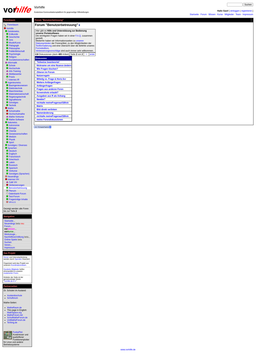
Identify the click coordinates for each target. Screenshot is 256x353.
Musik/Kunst (14, 42)
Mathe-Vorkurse (16, 117)
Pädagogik (14, 45)
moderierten (8, 273)
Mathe (11, 108)
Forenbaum (12, 24)
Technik (12, 105)
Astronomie (14, 125)
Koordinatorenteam (18, 265)
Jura (11, 40)
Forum (204, 14)
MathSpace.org (14, 312)
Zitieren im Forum (46, 72)
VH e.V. (12, 202)
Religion (13, 57)
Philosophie (14, 48)
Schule (12, 65)
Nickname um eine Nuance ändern (54, 65)
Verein (7, 245)
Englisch (13, 154)
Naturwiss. (13, 122)
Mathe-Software (16, 119)
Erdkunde (13, 34)
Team (238, 14)
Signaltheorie (15, 99)
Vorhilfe (10, 28)
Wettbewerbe (15, 74)
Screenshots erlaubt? (47, 92)
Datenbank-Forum (17, 193)
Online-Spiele (10, 239)
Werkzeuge (9, 234)
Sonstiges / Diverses (17, 145)
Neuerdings (13, 176)
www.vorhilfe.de (128, 349)
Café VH (13, 182)
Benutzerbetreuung (18, 188)
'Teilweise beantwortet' (48, 62)
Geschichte (14, 37)
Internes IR (14, 80)
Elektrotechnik (15, 88)
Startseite (194, 14)
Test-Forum (14, 196)
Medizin (12, 136)
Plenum (12, 191)
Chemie (12, 131)
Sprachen (12, 148)
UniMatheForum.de (16, 320)
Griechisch (14, 159)
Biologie (13, 128)
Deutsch (13, 151)
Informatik (12, 62)
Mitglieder (229, 14)
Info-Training (15, 71)
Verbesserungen (16, 185)
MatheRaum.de (14, 307)
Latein (12, 162)
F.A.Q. (78, 36)
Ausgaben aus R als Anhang (51, 96)
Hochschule (14, 68)
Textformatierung (44, 46)
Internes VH (13, 179)
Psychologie (14, 54)
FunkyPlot (17, 332)
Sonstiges (13, 102)
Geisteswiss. (14, 31)
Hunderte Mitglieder (11, 269)
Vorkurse (13, 171)
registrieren (246, 11)
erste (92, 54)
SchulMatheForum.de (17, 317)
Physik (12, 139)
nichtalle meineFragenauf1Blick (53, 102)
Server (6, 257)
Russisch (13, 165)
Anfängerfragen (44, 86)
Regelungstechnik (17, 97)
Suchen (8, 242)
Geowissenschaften (18, 134)
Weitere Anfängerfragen (49, 82)
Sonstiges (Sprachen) (19, 173)
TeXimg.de (12, 322)
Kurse (220, 14)
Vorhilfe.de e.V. (10, 281)
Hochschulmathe (17, 114)
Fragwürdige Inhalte (18, 199)
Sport (11, 142)
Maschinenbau (16, 91)
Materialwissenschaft (19, 94)
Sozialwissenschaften (19, 60)
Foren (16, 273)
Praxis (12, 77)
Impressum (248, 14)
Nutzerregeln (43, 75)
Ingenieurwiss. (14, 82)
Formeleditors (42, 48)
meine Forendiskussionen (50, 119)
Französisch (14, 156)
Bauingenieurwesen (18, 85)
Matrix (40, 106)
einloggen (234, 11)
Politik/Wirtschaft (17, 51)
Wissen (212, 14)
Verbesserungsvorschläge (48, 50)
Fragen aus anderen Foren (50, 89)
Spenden (18, 259)
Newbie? (41, 99)
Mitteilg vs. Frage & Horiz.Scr (51, 79)
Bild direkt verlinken (47, 109)
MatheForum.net (15, 315)
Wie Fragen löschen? (47, 69)
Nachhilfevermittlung (14, 237)
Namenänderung (45, 113)
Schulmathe (14, 111)
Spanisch (13, 168)
